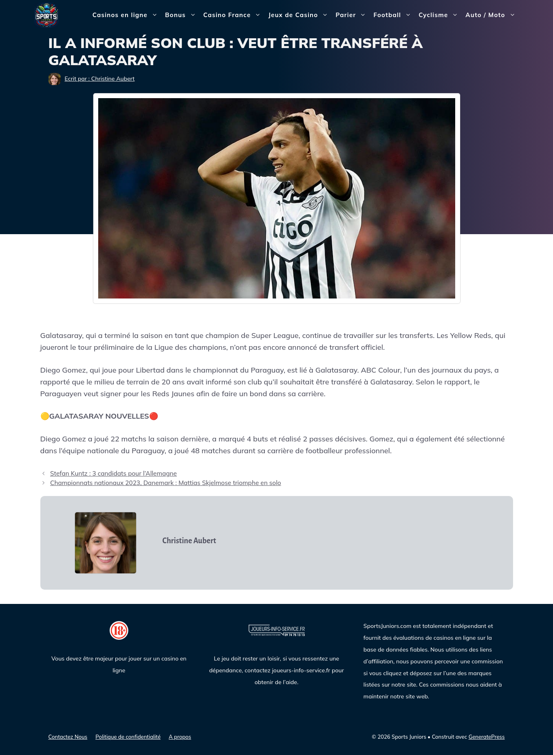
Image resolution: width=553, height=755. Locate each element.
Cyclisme (440, 15)
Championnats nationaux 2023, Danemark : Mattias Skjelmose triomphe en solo (165, 483)
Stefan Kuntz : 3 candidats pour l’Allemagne (113, 473)
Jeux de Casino (300, 15)
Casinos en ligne (127, 15)
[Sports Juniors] (46, 14)
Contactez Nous (68, 736)
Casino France (234, 15)
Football (394, 15)
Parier (352, 15)
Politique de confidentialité (128, 736)
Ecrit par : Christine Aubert (100, 78)
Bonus (182, 15)
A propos (180, 736)
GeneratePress (487, 736)
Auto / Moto (492, 15)
